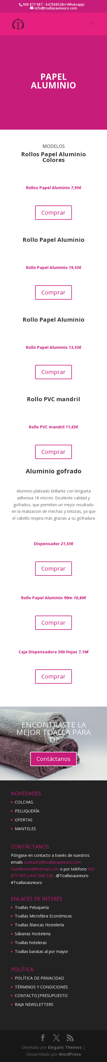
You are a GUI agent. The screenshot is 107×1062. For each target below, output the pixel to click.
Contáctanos (53, 759)
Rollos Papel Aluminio (53, 187)
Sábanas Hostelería (33, 933)
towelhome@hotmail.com (35, 869)
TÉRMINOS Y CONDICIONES (41, 987)
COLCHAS (24, 802)
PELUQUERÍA (27, 811)
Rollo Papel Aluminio (53, 347)
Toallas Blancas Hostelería (39, 924)
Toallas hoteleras (31, 942)
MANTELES (25, 828)
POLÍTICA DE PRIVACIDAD (39, 978)
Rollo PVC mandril (53, 427)
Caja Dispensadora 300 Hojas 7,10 (54, 651)
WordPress (70, 1054)
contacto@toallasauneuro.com (52, 862)
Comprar (53, 212)
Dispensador (53, 543)
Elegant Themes (65, 1047)
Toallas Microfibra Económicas (43, 916)
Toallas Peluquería (32, 907)
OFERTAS (24, 819)
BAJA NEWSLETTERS (34, 1004)
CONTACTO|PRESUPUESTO (41, 995)
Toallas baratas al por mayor (41, 951)
